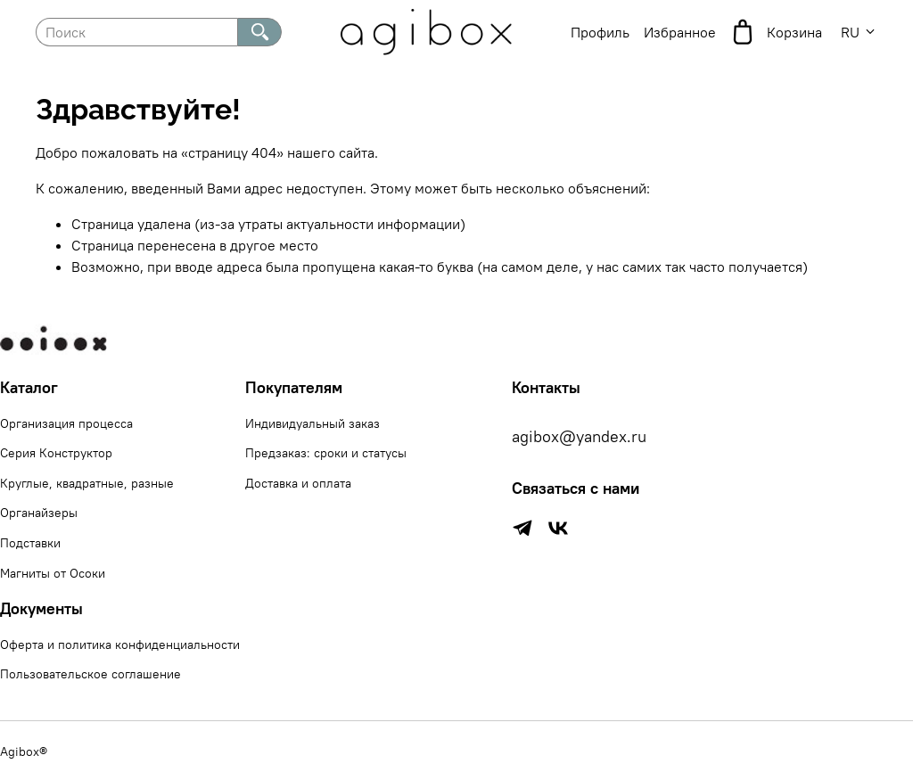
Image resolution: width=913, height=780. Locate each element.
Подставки (30, 543)
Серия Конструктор (56, 453)
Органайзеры (39, 513)
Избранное (680, 32)
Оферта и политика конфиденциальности (120, 644)
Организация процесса (66, 423)
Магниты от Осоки (52, 573)
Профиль (600, 32)
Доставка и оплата (298, 483)
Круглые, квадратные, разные (87, 483)
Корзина (776, 32)
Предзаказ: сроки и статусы (326, 453)
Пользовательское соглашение (90, 674)
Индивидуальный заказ (312, 423)
